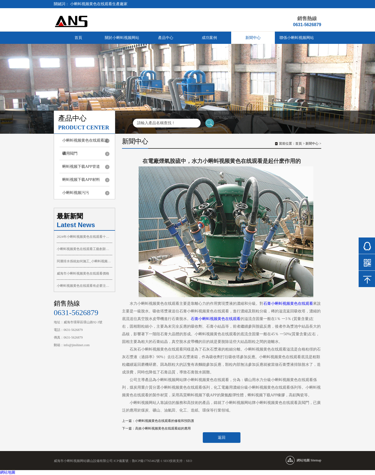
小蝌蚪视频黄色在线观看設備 (85, 142)
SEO (189, 461)
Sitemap (316, 460)
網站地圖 (7, 472)
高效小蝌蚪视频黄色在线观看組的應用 (163, 428)
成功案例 (209, 38)
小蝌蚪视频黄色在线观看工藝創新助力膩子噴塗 (84, 249)
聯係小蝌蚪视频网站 (296, 38)
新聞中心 (253, 38)
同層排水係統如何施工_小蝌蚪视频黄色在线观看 (84, 261)
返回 (221, 438)
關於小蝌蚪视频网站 (122, 38)
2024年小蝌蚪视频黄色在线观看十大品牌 (84, 237)
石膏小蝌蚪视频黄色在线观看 (288, 304)
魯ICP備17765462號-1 (147, 461)
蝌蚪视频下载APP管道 (81, 167)
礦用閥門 (70, 153)
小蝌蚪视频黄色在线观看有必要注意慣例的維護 (84, 286)
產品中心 (165, 38)
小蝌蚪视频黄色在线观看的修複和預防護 (164, 421)
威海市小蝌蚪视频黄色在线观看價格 (83, 273)
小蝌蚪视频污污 (75, 193)
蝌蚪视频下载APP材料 (81, 180)
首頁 (78, 38)
